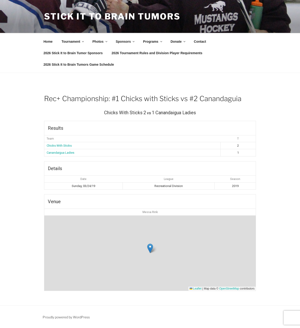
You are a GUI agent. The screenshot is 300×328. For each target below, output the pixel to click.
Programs (153, 41)
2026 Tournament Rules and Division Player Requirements (157, 53)
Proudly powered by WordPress (66, 317)
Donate (178, 41)
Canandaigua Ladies (60, 152)
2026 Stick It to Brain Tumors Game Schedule (79, 64)
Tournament (73, 41)
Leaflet (196, 288)
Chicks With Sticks (59, 145)
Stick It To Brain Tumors (112, 16)
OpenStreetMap (229, 288)
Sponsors (125, 41)
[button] (150, 248)
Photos (100, 41)
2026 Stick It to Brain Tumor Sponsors (73, 53)
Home (48, 41)
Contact (200, 41)
